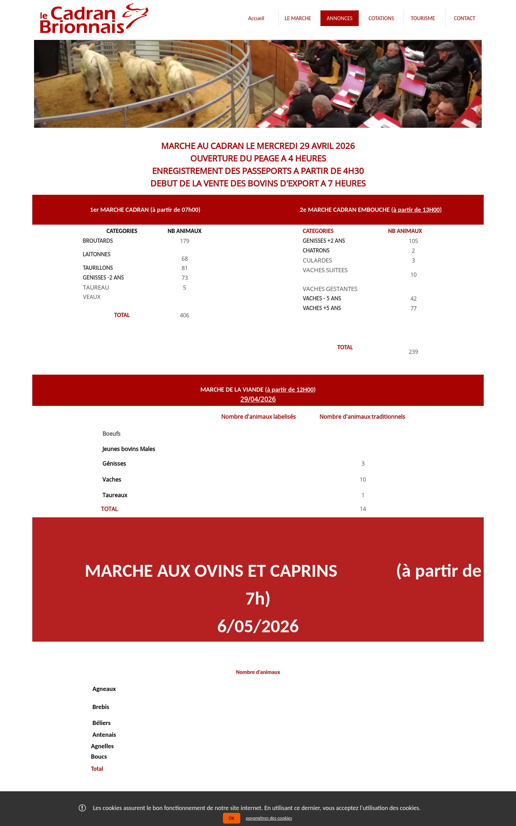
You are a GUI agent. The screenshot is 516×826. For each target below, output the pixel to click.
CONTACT (464, 18)
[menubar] (360, 19)
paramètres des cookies (269, 818)
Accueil (256, 18)
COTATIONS (381, 18)
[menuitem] (256, 18)
